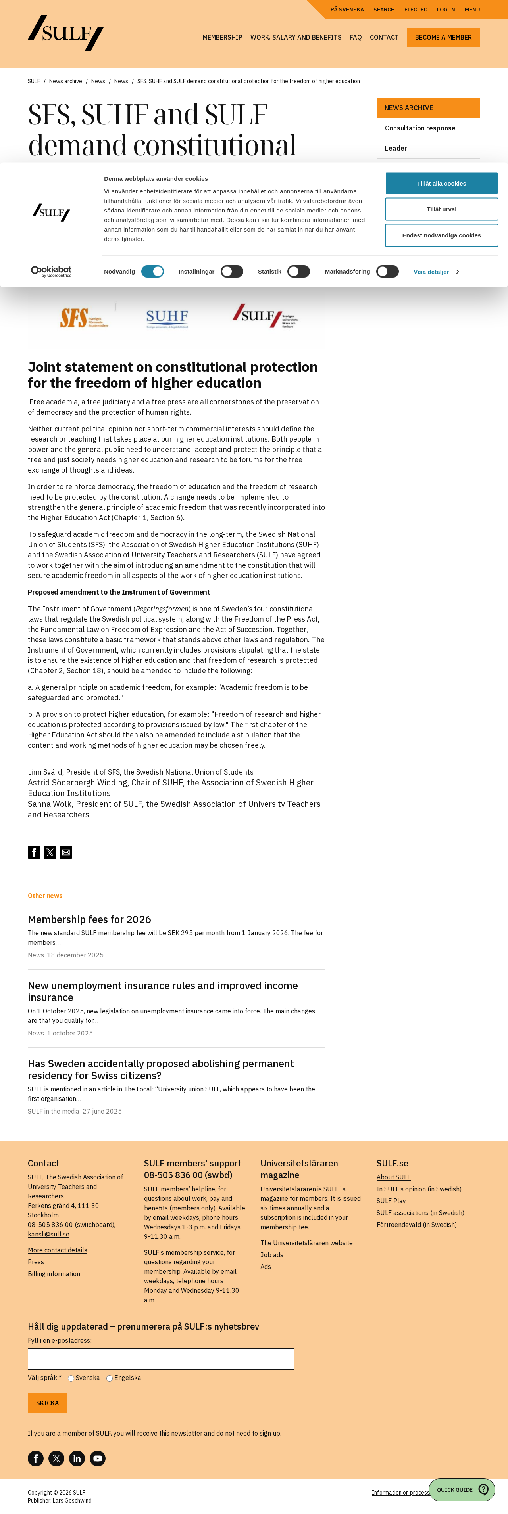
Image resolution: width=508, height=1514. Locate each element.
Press (36, 1262)
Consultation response (420, 128)
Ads (265, 1267)
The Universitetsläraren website (306, 1243)
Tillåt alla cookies (441, 20)
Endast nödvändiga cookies (441, 72)
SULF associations (403, 1213)
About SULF (394, 1177)
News (393, 168)
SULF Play (391, 1201)
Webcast (399, 249)
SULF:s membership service (184, 1252)
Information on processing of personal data (426, 1492)
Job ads (271, 1255)
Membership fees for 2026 (90, 919)
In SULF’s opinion (401, 1189)
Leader (396, 148)
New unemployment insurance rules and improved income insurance (163, 991)
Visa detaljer (431, 109)
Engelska (127, 1378)
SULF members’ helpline (179, 1189)
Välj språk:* (45, 1378)
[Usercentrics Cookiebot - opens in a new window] (51, 109)
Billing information (54, 1274)
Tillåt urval (442, 47)
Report (396, 209)
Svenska (88, 1378)
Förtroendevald (399, 1225)
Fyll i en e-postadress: (60, 1340)
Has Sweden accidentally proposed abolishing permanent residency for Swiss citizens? (161, 1069)
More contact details (57, 1250)
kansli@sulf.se (48, 1234)
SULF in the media (412, 229)
